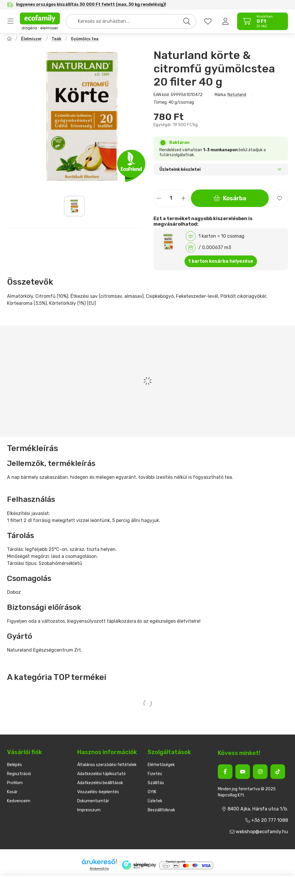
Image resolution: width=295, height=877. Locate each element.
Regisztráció (19, 773)
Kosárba (229, 198)
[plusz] (183, 198)
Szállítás (156, 782)
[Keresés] (186, 21)
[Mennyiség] (171, 198)
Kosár (12, 791)
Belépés (14, 764)
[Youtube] (242, 771)
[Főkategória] (9, 39)
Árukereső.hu (99, 868)
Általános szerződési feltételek (107, 764)
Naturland (236, 94)
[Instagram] (260, 771)
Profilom (15, 782)
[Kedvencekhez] (279, 198)
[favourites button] (208, 21)
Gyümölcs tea (85, 38)
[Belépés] (225, 21)
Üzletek (155, 800)
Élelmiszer (31, 38)
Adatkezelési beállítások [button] (100, 782)
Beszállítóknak (161, 810)
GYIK (152, 791)
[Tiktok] (277, 771)
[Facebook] (225, 771)
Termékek (10, 21)
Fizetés (155, 773)
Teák (56, 38)
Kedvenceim (18, 800)
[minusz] (159, 198)
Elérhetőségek (161, 764)
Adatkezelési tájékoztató (101, 773)
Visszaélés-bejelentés (98, 791)
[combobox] (131, 21)
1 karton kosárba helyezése (220, 261)
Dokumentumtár (93, 800)
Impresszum (89, 810)
